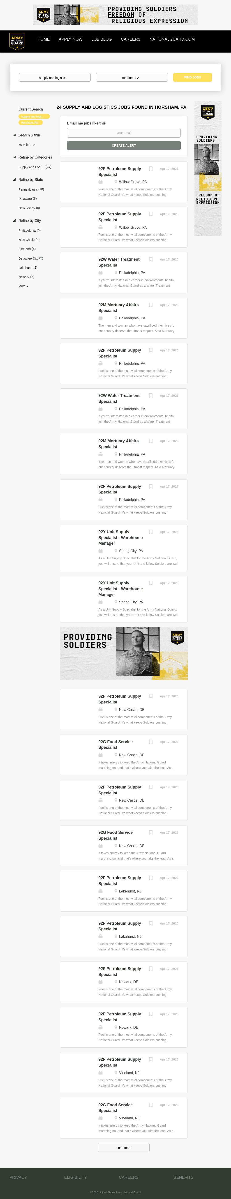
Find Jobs (192, 77)
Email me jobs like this (86, 123)
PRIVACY (18, 1177)
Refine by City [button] (29, 221)
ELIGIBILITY (75, 1177)
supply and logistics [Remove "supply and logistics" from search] (34, 116)
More (22, 286)
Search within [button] (28, 135)
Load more (124, 1148)
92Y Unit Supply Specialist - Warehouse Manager (120, 538)
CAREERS (129, 1177)
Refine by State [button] (30, 180)
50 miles (24, 145)
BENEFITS (184, 1177)
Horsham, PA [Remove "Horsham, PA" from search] (29, 122)
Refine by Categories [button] (34, 157)
